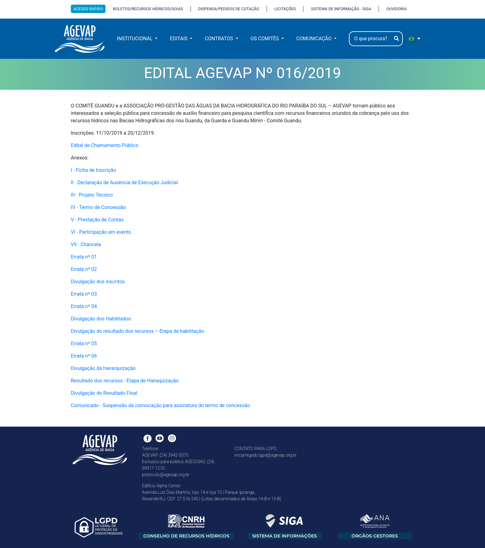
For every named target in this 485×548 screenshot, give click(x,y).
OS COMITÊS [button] (265, 38)
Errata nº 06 (84, 356)
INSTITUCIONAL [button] (135, 38)
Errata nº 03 (84, 294)
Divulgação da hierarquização (103, 368)
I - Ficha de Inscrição (93, 170)
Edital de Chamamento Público (105, 145)
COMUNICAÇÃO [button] (314, 38)
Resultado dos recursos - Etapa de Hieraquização (125, 381)
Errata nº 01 (84, 257)
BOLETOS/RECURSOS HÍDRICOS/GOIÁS (148, 9)
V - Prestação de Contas (97, 220)
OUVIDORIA (396, 9)
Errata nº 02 (84, 269)
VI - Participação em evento (101, 232)
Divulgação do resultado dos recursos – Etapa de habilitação (137, 331)
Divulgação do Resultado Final (104, 393)
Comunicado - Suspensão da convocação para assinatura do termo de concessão (160, 405)
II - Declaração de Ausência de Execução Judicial (124, 182)
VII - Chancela (86, 244)
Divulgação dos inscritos (98, 282)
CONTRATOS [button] (219, 38)
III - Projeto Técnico (92, 195)
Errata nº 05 (84, 343)
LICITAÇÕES (285, 9)
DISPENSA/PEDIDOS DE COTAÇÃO (228, 9)
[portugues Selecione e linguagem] (415, 39)
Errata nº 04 (84, 306)
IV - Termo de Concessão (98, 207)
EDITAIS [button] (179, 38)
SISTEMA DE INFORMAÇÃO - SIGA (341, 9)
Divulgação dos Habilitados (101, 319)
